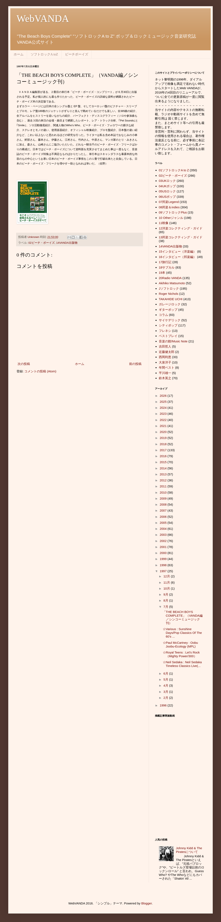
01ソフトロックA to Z (174, 170)
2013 (164, 474)
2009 (164, 498)
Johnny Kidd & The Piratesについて (189, 850)
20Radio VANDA (170, 278)
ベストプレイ (168, 336)
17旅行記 (165, 262)
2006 (164, 516)
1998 (164, 565)
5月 (166, 679)
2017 (164, 450)
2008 (164, 504)
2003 (164, 534)
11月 (167, 582)
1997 (164, 571)
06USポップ (167, 196)
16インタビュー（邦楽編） (177, 257)
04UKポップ (167, 186)
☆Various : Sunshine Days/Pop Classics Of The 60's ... (182, 632)
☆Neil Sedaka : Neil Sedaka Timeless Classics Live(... (182, 664)
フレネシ (165, 330)
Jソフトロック (169, 288)
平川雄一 (165, 373)
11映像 (164, 223)
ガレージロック (170, 304)
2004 (164, 528)
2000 (164, 553)
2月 (166, 697)
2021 (164, 426)
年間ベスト (166, 367)
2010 (164, 492)
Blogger (146, 903)
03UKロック (167, 180)
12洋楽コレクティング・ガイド (181, 228)
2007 (164, 510)
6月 (166, 673)
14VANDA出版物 (66, 242)
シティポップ (168, 325)
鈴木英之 (165, 378)
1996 (164, 705)
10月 (167, 588)
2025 (164, 401)
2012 (164, 480)
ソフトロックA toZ (44, 54)
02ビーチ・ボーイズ (42, 242)
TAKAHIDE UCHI (171, 299)
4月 (166, 685)
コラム (163, 315)
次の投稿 (24, 364)
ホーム (19, 54)
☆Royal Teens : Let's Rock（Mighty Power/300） (181, 654)
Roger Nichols (168, 293)
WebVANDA (43, 18)
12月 (167, 576)
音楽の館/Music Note (173, 341)
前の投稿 (135, 364)
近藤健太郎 (166, 352)
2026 (164, 395)
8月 (166, 600)
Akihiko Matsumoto (172, 283)
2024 (164, 407)
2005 (164, 522)
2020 (164, 432)
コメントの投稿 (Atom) (40, 371)
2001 (164, 547)
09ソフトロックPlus (173, 212)
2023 (164, 413)
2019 (164, 438)
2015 (164, 462)
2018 (164, 444)
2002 (164, 541)
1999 (164, 559)
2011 (164, 486)
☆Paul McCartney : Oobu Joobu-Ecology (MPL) (180, 644)
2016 (164, 456)
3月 (166, 691)
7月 (166, 606)
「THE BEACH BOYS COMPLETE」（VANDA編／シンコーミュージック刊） (183, 617)
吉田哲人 (165, 346)
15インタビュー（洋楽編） (177, 251)
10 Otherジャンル (171, 217)
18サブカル (167, 267)
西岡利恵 (165, 357)
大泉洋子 (165, 362)
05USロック (167, 191)
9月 (166, 594)
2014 (164, 468)
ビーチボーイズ (76, 54)
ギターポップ (168, 309)
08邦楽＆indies (169, 207)
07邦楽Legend (169, 202)
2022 (164, 420)
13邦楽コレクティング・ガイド (181, 237)
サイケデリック (170, 320)
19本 (162, 272)
